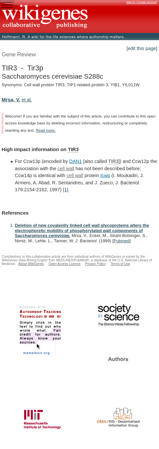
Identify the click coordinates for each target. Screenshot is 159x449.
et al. (27, 99)
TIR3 (73, 149)
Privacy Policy (95, 264)
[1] (65, 189)
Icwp (105, 175)
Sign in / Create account (141, 2)
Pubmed (121, 240)
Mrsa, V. (11, 99)
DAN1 (75, 161)
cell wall (66, 168)
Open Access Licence (64, 264)
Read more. (45, 130)
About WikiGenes (31, 264)
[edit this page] (141, 48)
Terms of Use (120, 264)
